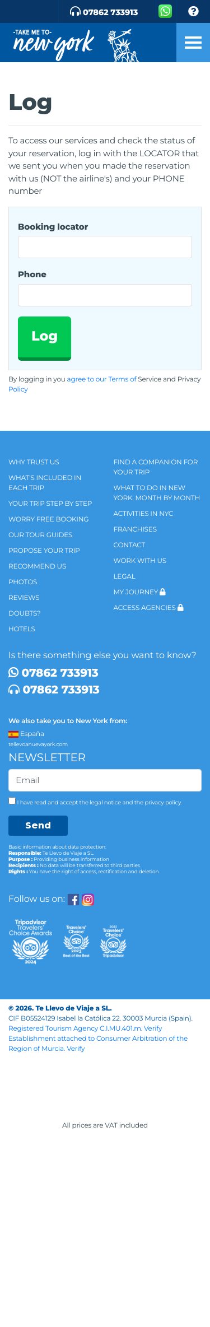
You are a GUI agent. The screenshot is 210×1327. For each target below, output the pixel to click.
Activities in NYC (144, 514)
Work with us (140, 561)
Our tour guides (40, 535)
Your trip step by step (50, 504)
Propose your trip (44, 551)
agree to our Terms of (102, 379)
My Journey (140, 592)
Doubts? (24, 613)
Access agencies (149, 608)
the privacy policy (157, 802)
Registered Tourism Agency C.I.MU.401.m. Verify (89, 1029)
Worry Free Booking (48, 519)
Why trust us (33, 462)
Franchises (135, 529)
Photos (22, 582)
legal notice (105, 802)
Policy (17, 389)
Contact (130, 545)
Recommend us (37, 566)
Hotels (21, 629)
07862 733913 (53, 673)
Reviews (23, 598)
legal (125, 576)
